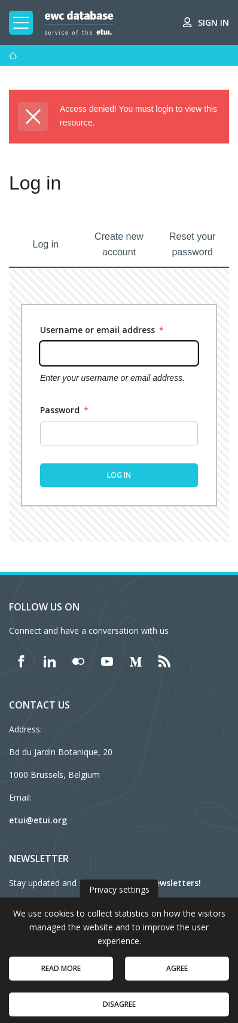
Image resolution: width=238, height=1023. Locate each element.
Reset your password (192, 244)
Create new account (119, 244)
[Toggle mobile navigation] (21, 23)
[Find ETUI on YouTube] (107, 661)
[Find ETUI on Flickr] (78, 661)
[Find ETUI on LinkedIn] (50, 661)
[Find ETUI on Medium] (136, 661)
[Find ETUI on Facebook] (21, 661)
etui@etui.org (38, 820)
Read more (61, 977)
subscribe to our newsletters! (140, 882)
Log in (46, 244)
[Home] (13, 56)
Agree (177, 977)
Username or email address (102, 329)
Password (64, 410)
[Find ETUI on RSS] (164, 661)
